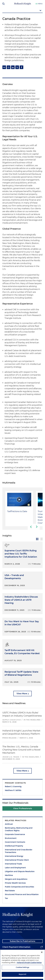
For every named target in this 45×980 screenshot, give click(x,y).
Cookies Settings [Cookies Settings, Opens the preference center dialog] (22, 975)
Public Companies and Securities (19, 887)
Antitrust (9, 824)
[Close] (41, 960)
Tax (6, 898)
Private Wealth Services (15, 883)
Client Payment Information (16, 947)
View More (22, 693)
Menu (40, 4)
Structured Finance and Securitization (22, 894)
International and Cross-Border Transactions (18, 851)
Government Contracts (15, 842)
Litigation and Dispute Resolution (20, 871)
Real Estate (10, 891)
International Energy (14, 856)
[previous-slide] (31, 527)
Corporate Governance (15, 834)
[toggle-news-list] (41, 539)
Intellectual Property (14, 846)
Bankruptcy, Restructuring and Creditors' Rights (18, 829)
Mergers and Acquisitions (16, 879)
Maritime (9, 875)
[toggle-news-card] (37, 539)
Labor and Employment (15, 868)
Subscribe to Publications (22, 941)
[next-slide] (37, 527)
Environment (10, 838)
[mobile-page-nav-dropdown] (22, 10)
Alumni (6, 953)
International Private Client (17, 860)
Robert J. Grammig (13, 786)
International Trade (13, 864)
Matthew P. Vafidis (13, 790)
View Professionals (22, 808)
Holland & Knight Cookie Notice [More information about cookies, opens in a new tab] (29, 970)
